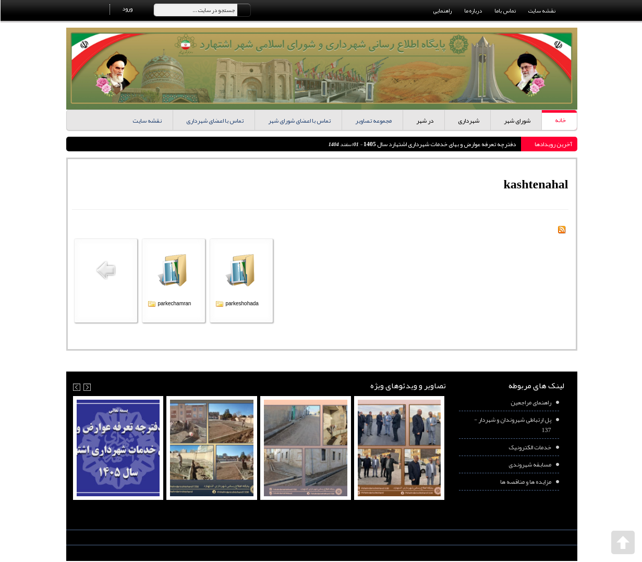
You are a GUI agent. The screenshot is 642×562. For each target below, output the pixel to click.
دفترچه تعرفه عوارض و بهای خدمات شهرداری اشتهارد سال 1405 (438, 144)
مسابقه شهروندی (529, 464)
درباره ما (472, 10)
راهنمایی (442, 10)
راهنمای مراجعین (530, 402)
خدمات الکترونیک (529, 447)
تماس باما (504, 10)
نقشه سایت (541, 10)
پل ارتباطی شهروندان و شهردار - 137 (512, 424)
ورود (127, 8)
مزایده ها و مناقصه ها (525, 481)
